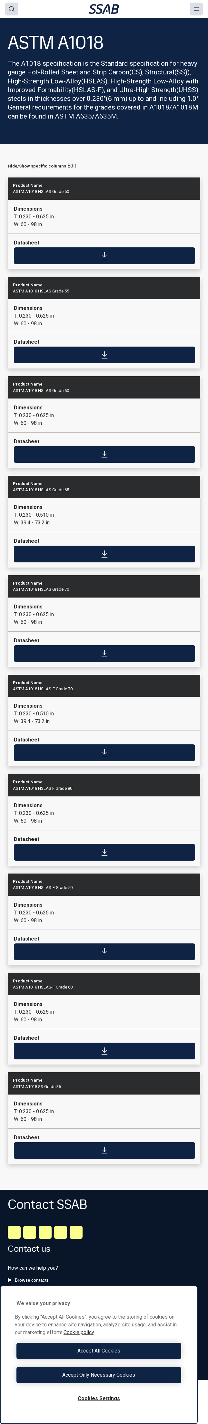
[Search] (11, 9)
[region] (99, 1354)
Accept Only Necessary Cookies (98, 1375)
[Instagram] (45, 1232)
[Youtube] (76, 1232)
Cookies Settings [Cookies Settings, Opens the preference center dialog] (99, 1398)
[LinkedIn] (14, 1232)
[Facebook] (29, 1232)
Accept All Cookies (98, 1351)
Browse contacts (28, 1280)
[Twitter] (60, 1232)
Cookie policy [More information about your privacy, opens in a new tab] (79, 1332)
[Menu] (196, 9)
